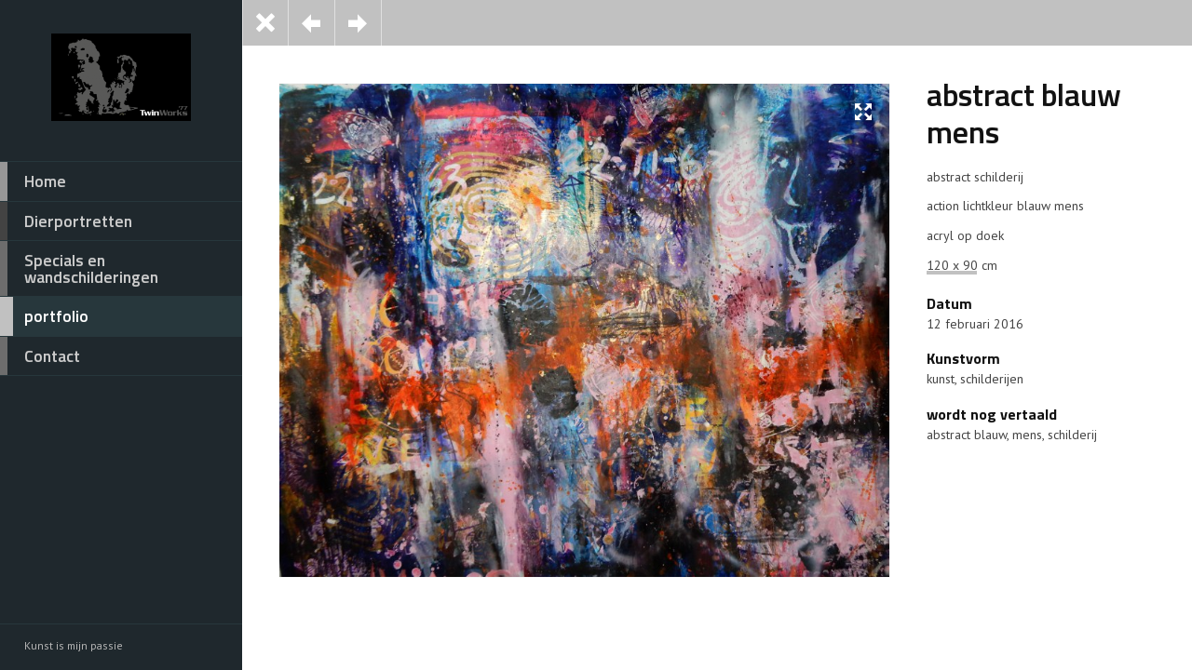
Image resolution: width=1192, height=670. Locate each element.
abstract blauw (967, 434)
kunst (941, 378)
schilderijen (991, 378)
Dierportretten (66, 221)
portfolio (44, 316)
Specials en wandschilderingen (79, 268)
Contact (40, 356)
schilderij (1072, 434)
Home (33, 181)
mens (1027, 434)
